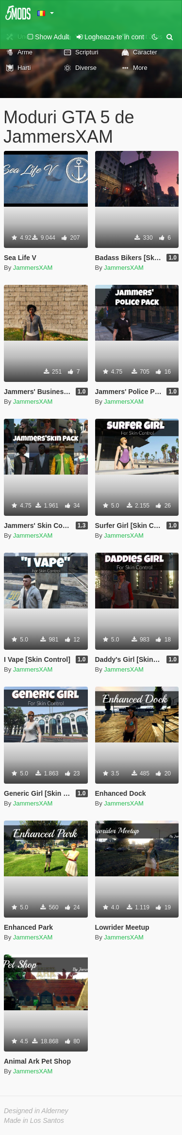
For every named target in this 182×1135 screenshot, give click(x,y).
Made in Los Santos (34, 1120)
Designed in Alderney (36, 1111)
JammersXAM (33, 267)
